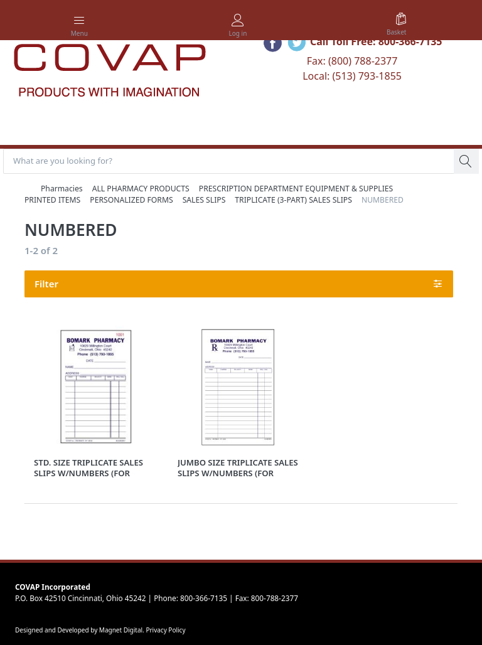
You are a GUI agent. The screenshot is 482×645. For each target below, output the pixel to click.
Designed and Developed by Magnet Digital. (80, 630)
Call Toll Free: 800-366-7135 (376, 41)
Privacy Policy (165, 630)
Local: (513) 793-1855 (352, 76)
